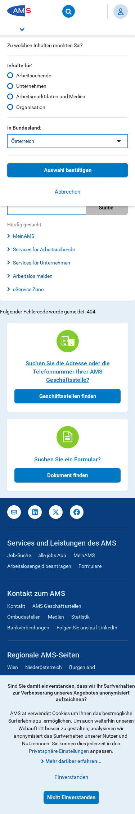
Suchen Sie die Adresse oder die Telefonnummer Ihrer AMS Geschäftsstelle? (68, 371)
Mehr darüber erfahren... (73, 761)
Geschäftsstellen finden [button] (67, 396)
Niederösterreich (43, 667)
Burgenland (82, 667)
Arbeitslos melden (33, 276)
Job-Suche (19, 555)
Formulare (90, 566)
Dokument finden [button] (67, 475)
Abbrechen (67, 192)
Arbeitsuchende (33, 75)
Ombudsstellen (24, 617)
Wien (12, 667)
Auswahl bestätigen (67, 170)
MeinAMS (23, 236)
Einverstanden (71, 777)
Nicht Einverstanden (71, 797)
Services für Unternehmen (41, 263)
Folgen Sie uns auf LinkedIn (87, 627)
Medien (56, 617)
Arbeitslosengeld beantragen (39, 566)
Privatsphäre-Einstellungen (59, 751)
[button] (67, 29)
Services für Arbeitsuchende (44, 249)
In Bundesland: (24, 128)
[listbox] (67, 141)
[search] (67, 207)
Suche (106, 207)
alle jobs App (52, 555)
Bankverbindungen (28, 627)
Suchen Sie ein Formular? (67, 459)
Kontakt (16, 606)
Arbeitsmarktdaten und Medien (50, 96)
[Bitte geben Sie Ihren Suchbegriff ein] (46, 207)
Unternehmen (31, 86)
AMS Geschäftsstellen (56, 606)
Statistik (80, 617)
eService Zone (28, 289)
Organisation (30, 107)
